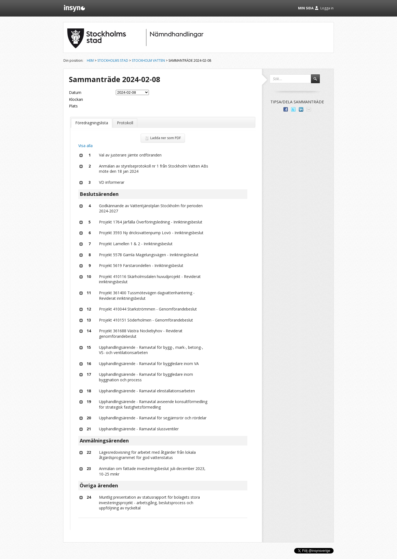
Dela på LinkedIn (301, 109)
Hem (90, 60)
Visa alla (85, 145)
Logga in (327, 8)
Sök (318, 81)
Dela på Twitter (293, 109)
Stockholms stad (112, 60)
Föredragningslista (91, 122)
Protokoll (125, 122)
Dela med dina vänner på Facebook (285, 109)
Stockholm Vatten (148, 60)
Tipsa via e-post (309, 109)
